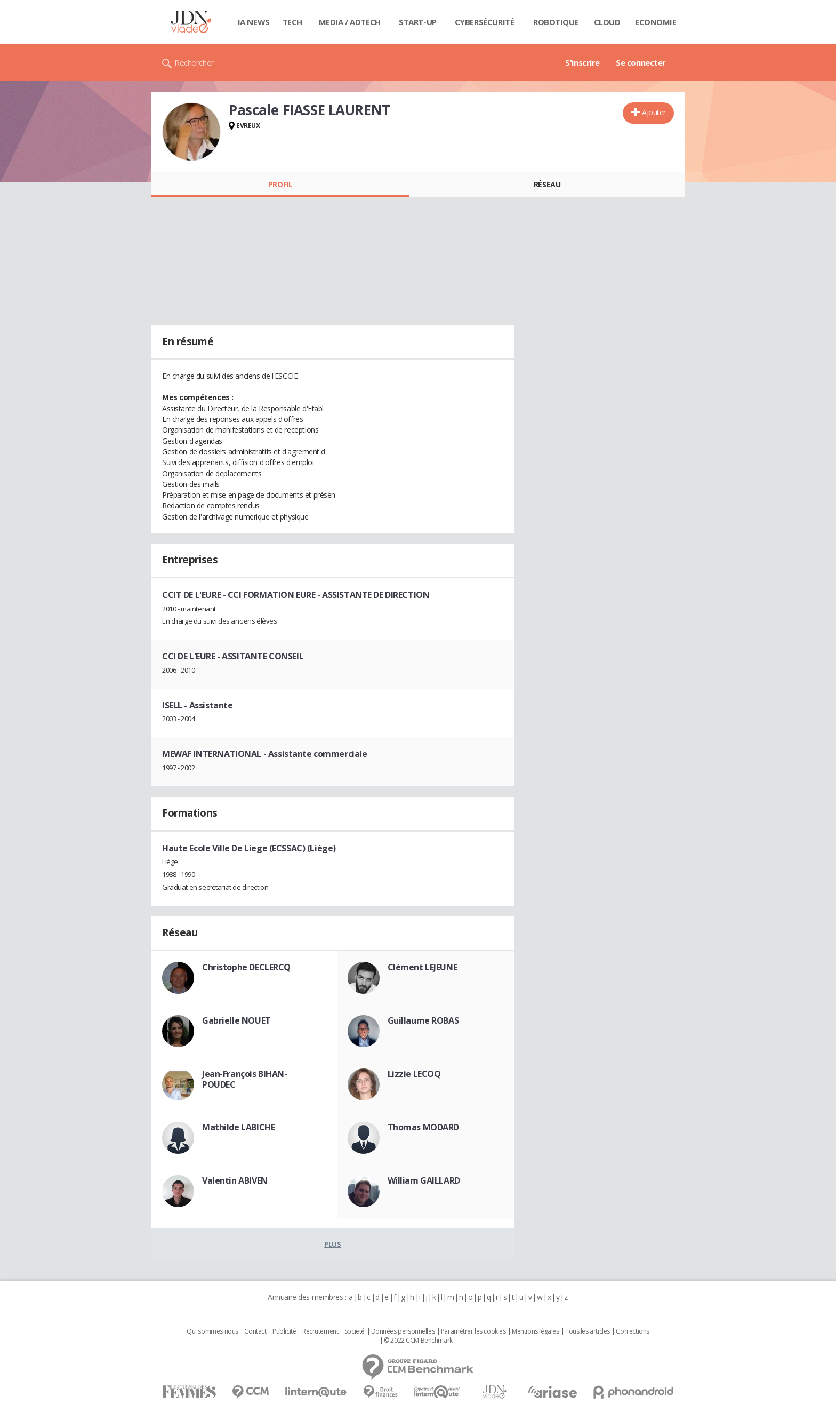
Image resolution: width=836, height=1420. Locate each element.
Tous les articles (587, 1331)
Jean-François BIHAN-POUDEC (244, 1079)
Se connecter (641, 62)
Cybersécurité (485, 22)
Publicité (284, 1331)
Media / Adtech (350, 22)
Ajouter (654, 112)
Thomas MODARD (424, 1127)
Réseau (547, 184)
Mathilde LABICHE (238, 1127)
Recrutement (320, 1331)
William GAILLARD (424, 1180)
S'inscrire (582, 62)
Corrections (632, 1331)
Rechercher (194, 62)
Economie (656, 22)
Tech (292, 22)
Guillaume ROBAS (423, 1020)
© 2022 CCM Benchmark (418, 1340)
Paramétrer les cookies (473, 1331)
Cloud (607, 22)
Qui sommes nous (212, 1331)
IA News (254, 22)
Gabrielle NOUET (236, 1020)
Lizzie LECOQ (414, 1074)
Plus (332, 1244)
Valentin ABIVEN (235, 1180)
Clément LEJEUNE (422, 967)
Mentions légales (535, 1331)
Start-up (418, 22)
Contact (255, 1331)
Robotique (555, 22)
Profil (280, 184)
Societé (354, 1331)
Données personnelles (403, 1331)
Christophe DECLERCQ (246, 967)
